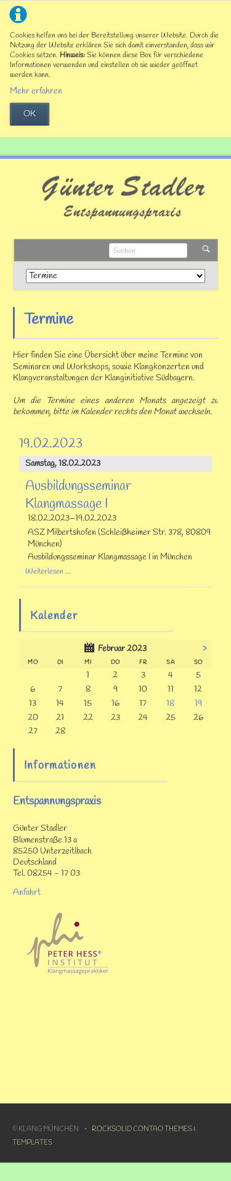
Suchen (206, 250)
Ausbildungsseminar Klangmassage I (78, 495)
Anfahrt (27, 893)
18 (170, 704)
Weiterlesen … (48, 571)
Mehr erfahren (36, 91)
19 (198, 704)
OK (29, 114)
